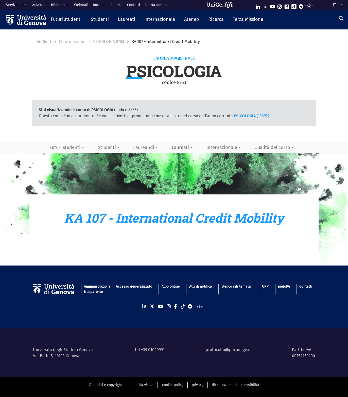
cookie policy (172, 385)
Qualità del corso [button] (272, 147)
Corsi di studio (72, 41)
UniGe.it (43, 41)
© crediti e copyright (105, 385)
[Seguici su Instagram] (279, 5)
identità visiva (141, 385)
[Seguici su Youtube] (272, 5)
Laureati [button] (180, 147)
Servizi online (17, 5)
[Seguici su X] (265, 5)
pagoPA (284, 286)
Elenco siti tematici (237, 286)
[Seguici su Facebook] (286, 5)
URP (265, 286)
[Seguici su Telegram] (301, 5)
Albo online (171, 286)
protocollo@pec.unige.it (228, 349)
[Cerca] (341, 18)
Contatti (133, 5)
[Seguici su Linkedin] (258, 5)
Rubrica (116, 5)
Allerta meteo (156, 5)
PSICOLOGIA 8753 (108, 41)
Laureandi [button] (143, 147)
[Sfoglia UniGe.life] (221, 5)
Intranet (99, 5)
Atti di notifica (200, 286)
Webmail (81, 5)
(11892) (251, 115)
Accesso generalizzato (134, 286)
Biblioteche (60, 5)
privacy (197, 385)
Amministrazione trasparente (95, 289)
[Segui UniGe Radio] (309, 5)
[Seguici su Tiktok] (294, 5)
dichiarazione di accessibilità (235, 385)
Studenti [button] (107, 147)
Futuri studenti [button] (64, 147)
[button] (66, 19)
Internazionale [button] (221, 147)
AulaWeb (39, 5)
